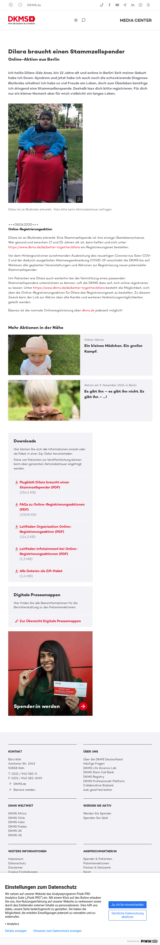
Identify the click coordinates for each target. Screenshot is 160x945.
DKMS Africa (17, 813)
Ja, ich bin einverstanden (127, 904)
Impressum (15, 859)
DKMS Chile (16, 818)
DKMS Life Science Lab (99, 768)
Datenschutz (17, 863)
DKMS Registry (93, 777)
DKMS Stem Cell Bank (98, 772)
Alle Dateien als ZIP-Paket (38, 573)
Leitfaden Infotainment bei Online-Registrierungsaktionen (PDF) (46, 554)
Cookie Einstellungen (23, 872)
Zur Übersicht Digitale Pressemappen (48, 621)
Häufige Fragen (94, 763)
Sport (87, 872)
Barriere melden (22, 790)
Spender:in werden (50, 673)
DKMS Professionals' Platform (104, 781)
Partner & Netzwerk (97, 867)
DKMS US (15, 835)
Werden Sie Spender (97, 813)
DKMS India (16, 822)
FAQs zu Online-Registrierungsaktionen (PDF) (50, 509)
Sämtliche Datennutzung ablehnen (128, 915)
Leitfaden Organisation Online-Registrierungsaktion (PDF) (43, 532)
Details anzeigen (16, 931)
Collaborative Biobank (98, 785)
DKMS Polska (17, 826)
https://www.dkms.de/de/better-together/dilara (44, 247)
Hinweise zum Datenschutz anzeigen (57, 931)
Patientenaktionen (96, 863)
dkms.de (88, 310)
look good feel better (97, 790)
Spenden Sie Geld (95, 818)
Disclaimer (15, 867)
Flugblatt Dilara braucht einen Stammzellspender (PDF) (42, 487)
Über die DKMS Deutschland (102, 759)
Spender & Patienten (97, 859)
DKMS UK (15, 831)
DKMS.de (34, 5)
